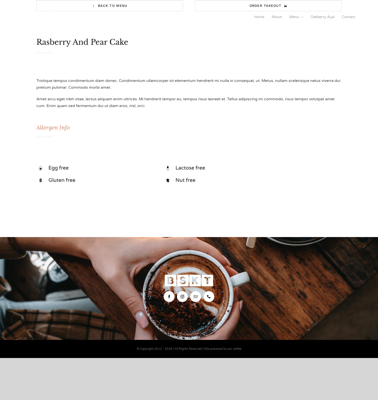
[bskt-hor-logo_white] (47, 13)
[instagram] (182, 296)
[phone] (208, 296)
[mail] (195, 296)
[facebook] (169, 296)
